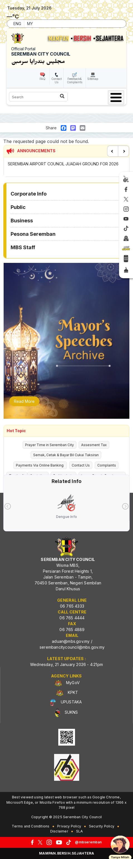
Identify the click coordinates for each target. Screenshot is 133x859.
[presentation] (7, 506)
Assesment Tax (94, 445)
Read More (24, 401)
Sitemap (92, 78)
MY (30, 23)
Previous (112, 151)
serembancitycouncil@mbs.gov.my (72, 647)
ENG (17, 23)
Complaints (106, 465)
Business (22, 220)
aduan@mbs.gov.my (71, 641)
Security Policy (101, 826)
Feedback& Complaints (74, 80)
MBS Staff (23, 247)
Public (18, 207)
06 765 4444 (71, 617)
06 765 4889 (71, 629)
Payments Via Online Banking (40, 465)
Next (123, 151)
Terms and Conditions (30, 826)
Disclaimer (59, 831)
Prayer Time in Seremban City (49, 445)
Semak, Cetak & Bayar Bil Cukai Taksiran (66, 455)
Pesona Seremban (33, 234)
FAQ (42, 78)
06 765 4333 (72, 606)
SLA (79, 831)
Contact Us (56, 80)
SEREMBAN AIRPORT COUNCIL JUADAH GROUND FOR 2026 (63, 163)
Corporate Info (29, 194)
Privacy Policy (69, 826)
